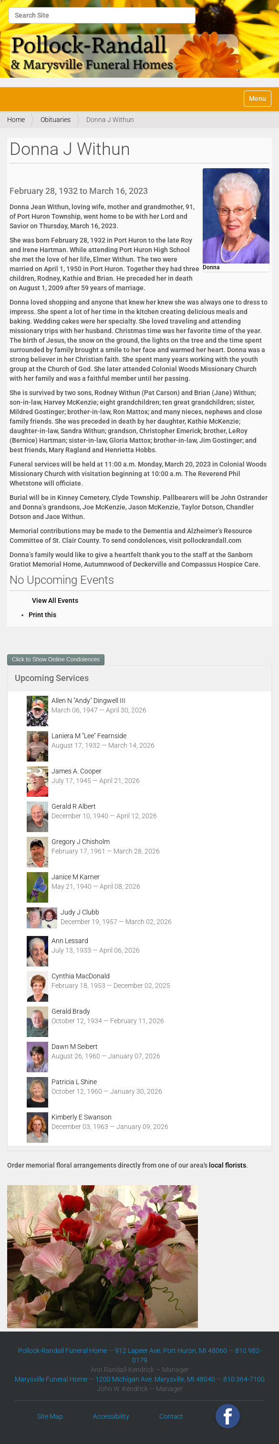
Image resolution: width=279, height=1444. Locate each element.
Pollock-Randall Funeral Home (62, 1350)
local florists (227, 1165)
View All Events (55, 600)
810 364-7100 (244, 1379)
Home (16, 119)
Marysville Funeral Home (51, 1379)
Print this (42, 615)
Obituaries (56, 119)
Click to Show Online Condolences (56, 659)
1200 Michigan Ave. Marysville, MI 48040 (155, 1379)
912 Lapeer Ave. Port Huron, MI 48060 (171, 1350)
